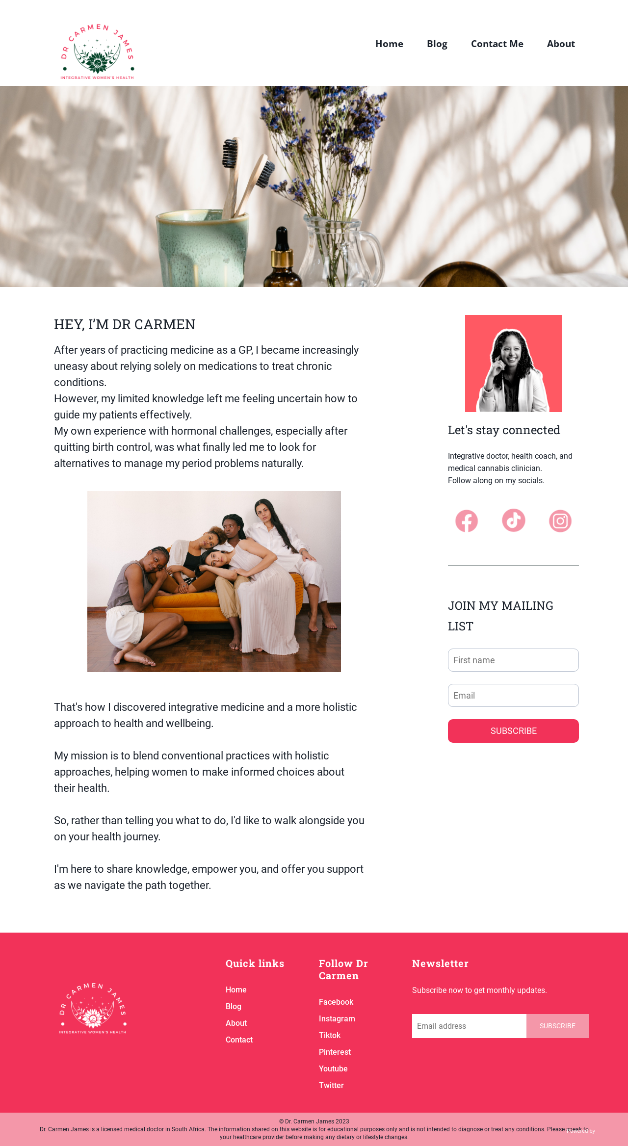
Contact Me (497, 44)
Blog (437, 44)
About (561, 44)
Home (389, 44)
